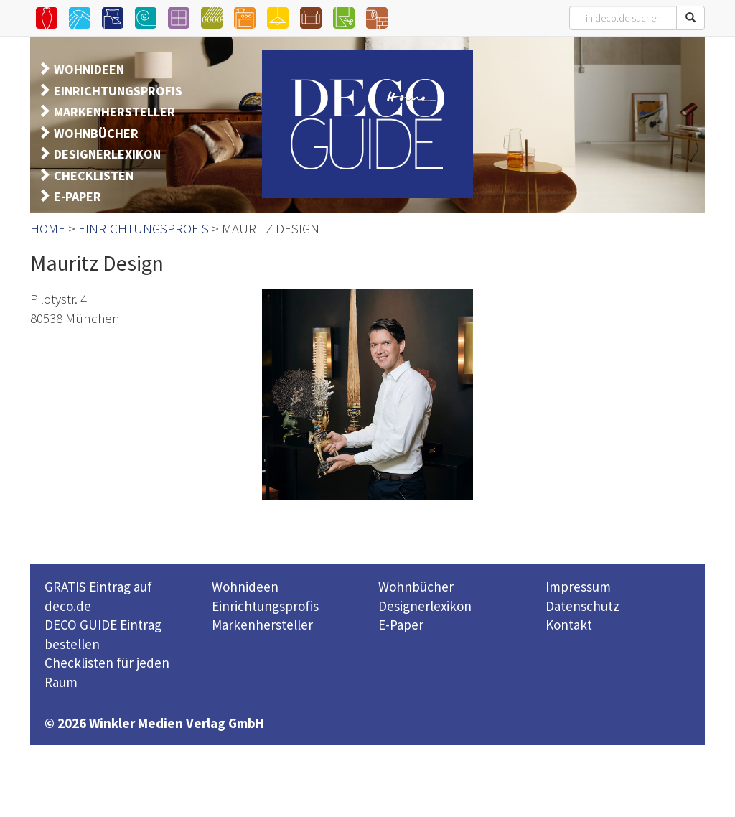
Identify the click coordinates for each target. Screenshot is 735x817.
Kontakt (569, 624)
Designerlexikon (425, 606)
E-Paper (400, 624)
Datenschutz (582, 606)
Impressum (578, 586)
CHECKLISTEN (94, 175)
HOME (47, 228)
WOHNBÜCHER (96, 133)
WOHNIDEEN (89, 69)
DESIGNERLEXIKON (107, 154)
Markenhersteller (262, 624)
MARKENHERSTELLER (114, 111)
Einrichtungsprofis (265, 606)
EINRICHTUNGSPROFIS (118, 91)
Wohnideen (245, 586)
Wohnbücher (416, 586)
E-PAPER (77, 196)
